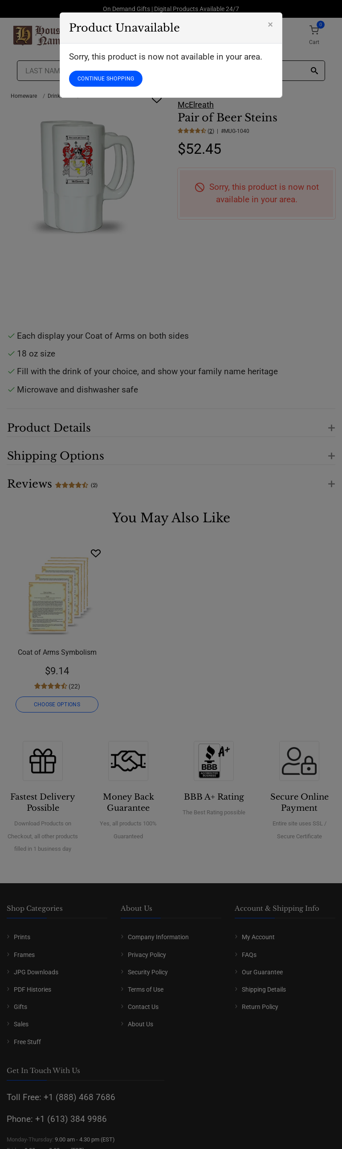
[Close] (270, 24)
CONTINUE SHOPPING (105, 79)
